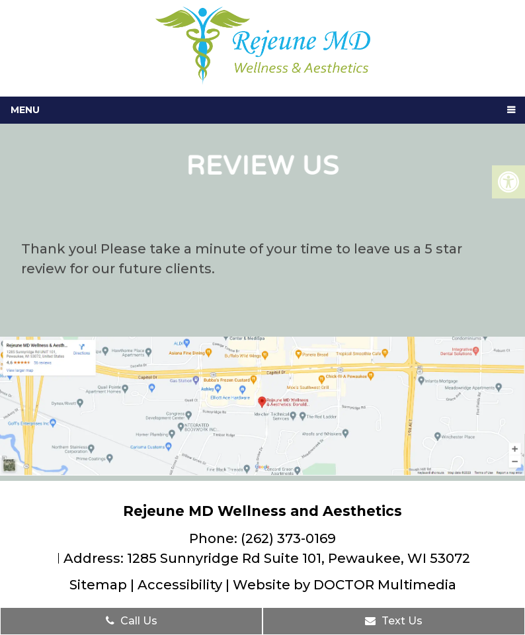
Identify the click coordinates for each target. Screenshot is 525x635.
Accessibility (180, 585)
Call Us (131, 620)
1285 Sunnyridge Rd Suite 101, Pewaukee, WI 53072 (298, 558)
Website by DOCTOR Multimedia (344, 585)
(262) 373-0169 (288, 538)
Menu (25, 110)
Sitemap (98, 585)
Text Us (394, 620)
